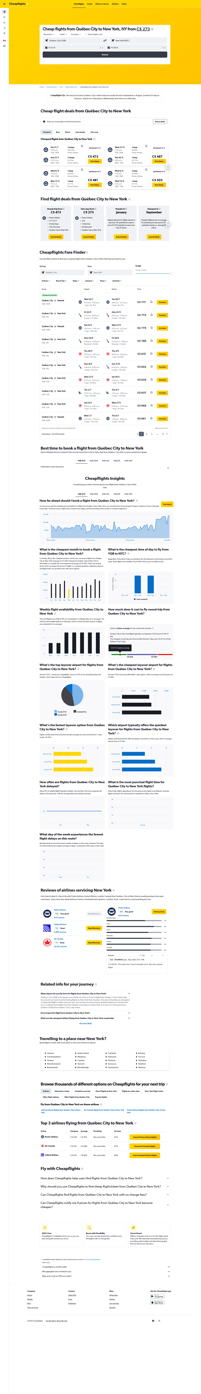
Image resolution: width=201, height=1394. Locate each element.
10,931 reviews (60, 946)
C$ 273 (143, 29)
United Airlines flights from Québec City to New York (60, 1111)
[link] (56, 236)
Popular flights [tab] (101, 1097)
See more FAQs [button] (85, 1023)
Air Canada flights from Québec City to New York (104, 1110)
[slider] (171, 273)
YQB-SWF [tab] (128, 461)
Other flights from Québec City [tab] (77, 1097)
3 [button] (151, 434)
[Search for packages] (4, 27)
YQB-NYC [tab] (82, 461)
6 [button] (163, 434)
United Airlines (60, 924)
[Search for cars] (4, 22)
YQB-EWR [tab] (94, 461)
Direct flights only (95, 34)
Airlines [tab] (46, 1091)
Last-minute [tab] (80, 132)
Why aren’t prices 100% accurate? (106, 1276)
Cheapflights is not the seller (106, 1266)
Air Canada (58, 939)
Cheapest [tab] (47, 132)
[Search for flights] (4, 11)
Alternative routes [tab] (61, 1091)
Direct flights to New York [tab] (106, 1091)
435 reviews (59, 918)
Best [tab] (58, 132)
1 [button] (141, 434)
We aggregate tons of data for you (106, 1271)
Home (42, 87)
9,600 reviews (60, 932)
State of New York (71, 87)
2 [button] (146, 434)
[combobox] (49, 34)
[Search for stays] (4, 17)
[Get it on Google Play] (157, 1296)
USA (61, 87)
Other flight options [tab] (51, 1097)
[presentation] (152, 29)
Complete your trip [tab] (82, 1091)
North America (52, 87)
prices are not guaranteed (92, 1259)
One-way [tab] (94, 132)
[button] (4, 4)
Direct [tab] (67, 132)
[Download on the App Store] (157, 1302)
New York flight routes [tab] (154, 1091)
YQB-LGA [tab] (105, 461)
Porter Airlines (60, 910)
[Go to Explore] (4, 33)
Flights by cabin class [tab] (130, 1091)
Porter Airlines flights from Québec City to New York (146, 1111)
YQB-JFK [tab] (116, 461)
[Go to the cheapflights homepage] (18, 4)
